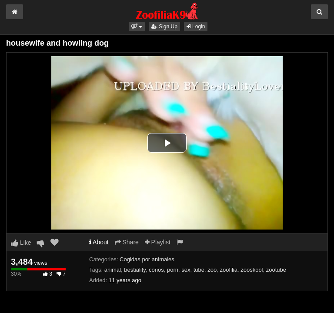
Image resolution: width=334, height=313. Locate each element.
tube (199, 269)
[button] (137, 26)
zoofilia (228, 269)
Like (21, 242)
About (99, 242)
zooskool (251, 269)
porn (172, 269)
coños (156, 269)
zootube (276, 269)
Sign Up (164, 26)
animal (112, 269)
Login (196, 26)
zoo (212, 269)
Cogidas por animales (147, 259)
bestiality (135, 269)
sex (185, 269)
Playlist (157, 242)
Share (127, 242)
